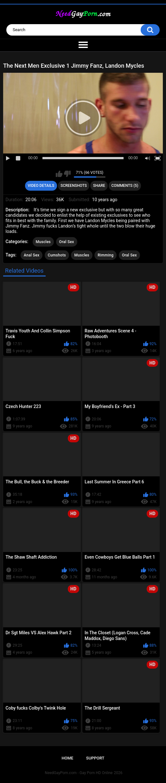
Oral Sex (66, 242)
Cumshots (57, 255)
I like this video (59, 174)
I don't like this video (67, 174)
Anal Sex (31, 255)
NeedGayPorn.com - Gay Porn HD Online (79, 773)
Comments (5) (125, 185)
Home (67, 758)
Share (99, 185)
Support (95, 758)
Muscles (43, 242)
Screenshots (74, 185)
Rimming (105, 255)
